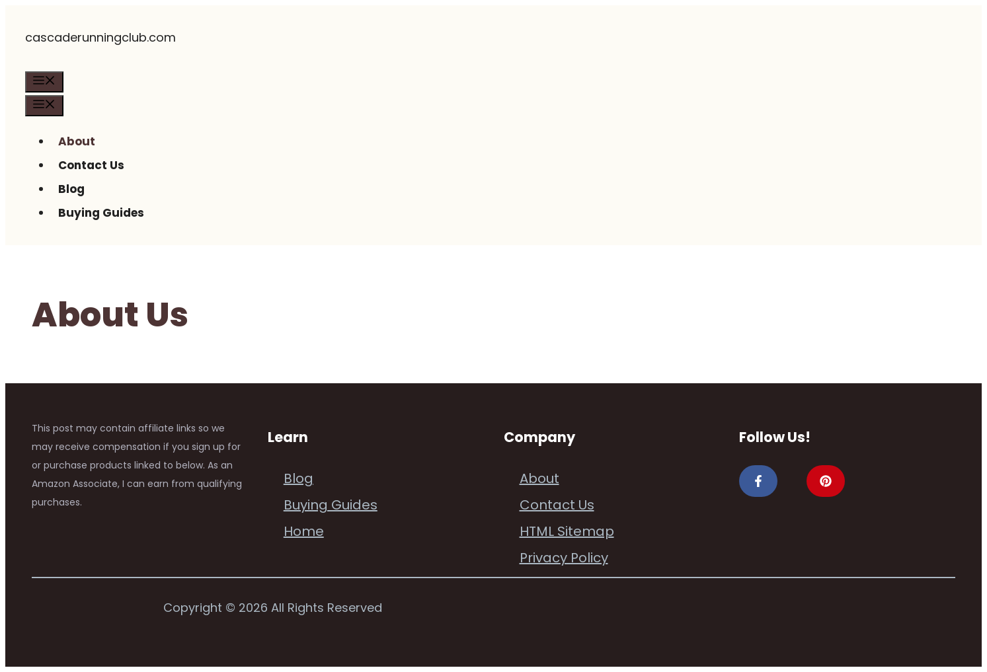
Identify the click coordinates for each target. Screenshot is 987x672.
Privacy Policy (564, 557)
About (76, 141)
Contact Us (91, 165)
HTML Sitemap (567, 531)
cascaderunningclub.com (100, 37)
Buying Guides (101, 213)
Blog (71, 189)
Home (304, 531)
